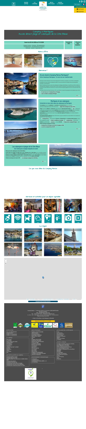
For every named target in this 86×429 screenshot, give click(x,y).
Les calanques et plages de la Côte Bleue (30, 157)
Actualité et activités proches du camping (65, 343)
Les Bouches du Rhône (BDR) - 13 (39, 360)
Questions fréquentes (36, 354)
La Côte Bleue (35, 362)
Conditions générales (36, 343)
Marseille (59, 351)
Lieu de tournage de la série (63, 348)
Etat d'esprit (8, 339)
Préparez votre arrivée (36, 339)
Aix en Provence (60, 356)
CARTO (74, 299)
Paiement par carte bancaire (38, 341)
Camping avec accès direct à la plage (14, 363)
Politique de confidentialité (37, 352)
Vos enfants (8, 343)
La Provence (34, 358)
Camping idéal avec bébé (11, 357)
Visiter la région (60, 3)
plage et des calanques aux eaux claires (67, 106)
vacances (53, 121)
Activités (8, 348)
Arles (58, 357)
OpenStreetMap (32, 299)
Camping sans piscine (11, 361)
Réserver (80, 11)
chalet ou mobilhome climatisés (57, 120)
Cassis (58, 355)
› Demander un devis (68, 42)
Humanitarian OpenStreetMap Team (47, 299)
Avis (7, 352)
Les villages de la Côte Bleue (63, 344)
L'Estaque (59, 339)
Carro (58, 331)
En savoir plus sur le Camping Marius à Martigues (50, 91)
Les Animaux (34, 345)
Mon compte (77, 4)
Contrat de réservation (36, 340)
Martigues (59, 350)
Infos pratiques (51, 3)
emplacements (69, 120)
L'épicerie (8, 345)
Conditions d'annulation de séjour (39, 353)
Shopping (59, 358)
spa (73, 108)
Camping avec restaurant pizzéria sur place (15, 365)
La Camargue (60, 352)
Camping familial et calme (11, 356)
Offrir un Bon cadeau (36, 336)
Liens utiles (34, 350)
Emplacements (9, 332)
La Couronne (59, 332)
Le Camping (34, 3)
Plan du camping (35, 348)
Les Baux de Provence (62, 353)
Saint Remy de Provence (62, 354)
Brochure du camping (36, 344)
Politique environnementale (37, 331)
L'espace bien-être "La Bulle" (12, 347)
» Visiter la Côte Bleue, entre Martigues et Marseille (43, 318)
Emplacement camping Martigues (70, 121)
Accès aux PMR (35, 342)
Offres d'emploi (35, 332)
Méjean (58, 337)
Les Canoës (34, 349)
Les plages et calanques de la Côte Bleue (66, 349)
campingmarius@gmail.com (48, 313)
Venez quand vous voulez (11, 341)
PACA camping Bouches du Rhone (64, 347)
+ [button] (5, 259)
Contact (33, 337)
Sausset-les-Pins (60, 334)
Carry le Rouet (60, 335)
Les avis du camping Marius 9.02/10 (48, 126)
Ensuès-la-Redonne (61, 336)
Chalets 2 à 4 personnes (11, 334)
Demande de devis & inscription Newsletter (43, 301)
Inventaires (34, 346)
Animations (8, 349)
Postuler (80, 9)
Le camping (8, 340)
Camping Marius (45, 118)
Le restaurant (9, 344)
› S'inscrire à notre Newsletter (77, 43)
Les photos (8, 351)
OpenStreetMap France (59, 299)
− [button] (5, 261)
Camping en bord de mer (11, 362)
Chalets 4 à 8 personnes (11, 335)
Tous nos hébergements (11, 331)
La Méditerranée (35, 359)
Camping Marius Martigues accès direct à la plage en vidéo (52, 125)
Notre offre (26, 3)
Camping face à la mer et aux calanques (15, 364)
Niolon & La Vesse (61, 338)
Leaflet (28, 299)
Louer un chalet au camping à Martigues (49, 93)
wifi (32, 338)
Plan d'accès (34, 351)
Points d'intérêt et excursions (63, 345)
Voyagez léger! (9, 342)
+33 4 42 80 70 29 (80, 7)
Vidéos (7, 350)
